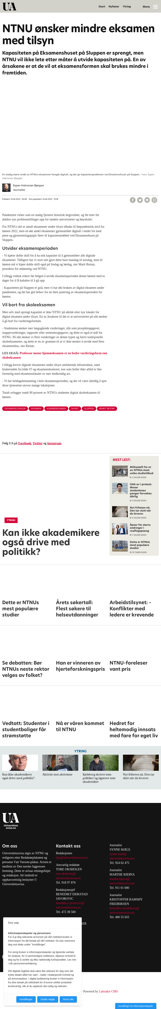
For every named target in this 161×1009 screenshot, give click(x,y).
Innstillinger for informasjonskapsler (136, 1006)
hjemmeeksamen (56, 408)
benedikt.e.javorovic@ (70, 903)
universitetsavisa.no (68, 878)
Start (102, 6)
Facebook (24, 443)
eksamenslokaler (15, 408)
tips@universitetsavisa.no (72, 857)
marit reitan (106, 408)
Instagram (54, 443)
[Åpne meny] (155, 6)
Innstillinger (26, 999)
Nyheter (114, 6)
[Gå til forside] (9, 7)
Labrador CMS (108, 991)
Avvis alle (68, 999)
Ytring (127, 6)
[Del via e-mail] (147, 200)
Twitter (38, 443)
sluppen (89, 408)
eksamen (36, 408)
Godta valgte (48, 999)
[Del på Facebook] (133, 200)
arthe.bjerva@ (121, 879)
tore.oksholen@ (66, 873)
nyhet (75, 408)
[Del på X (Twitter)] (140, 200)
